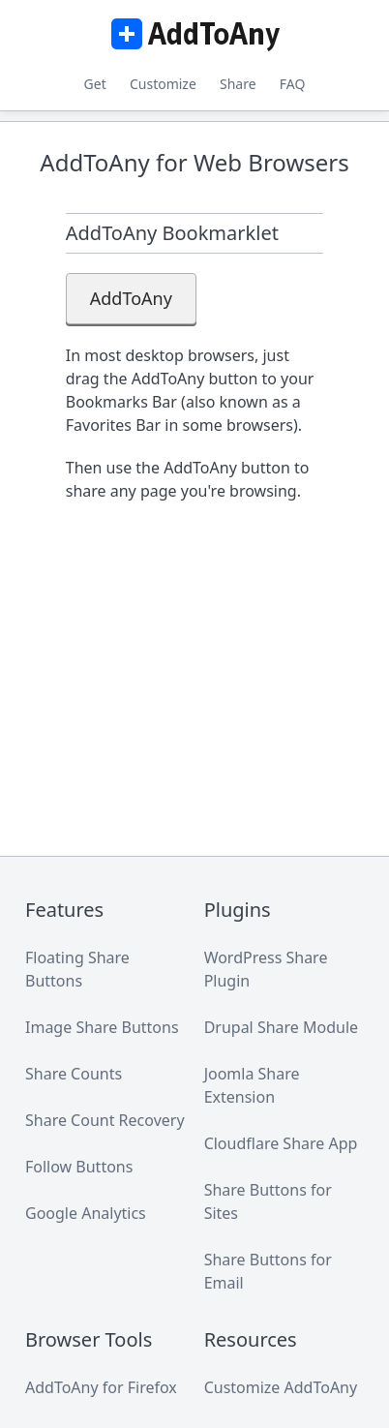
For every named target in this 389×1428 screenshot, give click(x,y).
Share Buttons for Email (268, 1271)
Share (238, 84)
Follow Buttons (79, 1166)
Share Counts (73, 1073)
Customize (163, 84)
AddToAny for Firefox (101, 1387)
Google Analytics (85, 1213)
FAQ (293, 84)
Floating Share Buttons (77, 969)
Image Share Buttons (102, 1027)
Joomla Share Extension (252, 1085)
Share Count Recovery (105, 1120)
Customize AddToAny (281, 1387)
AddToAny (194, 34)
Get (95, 84)
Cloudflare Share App (281, 1143)
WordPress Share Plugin (266, 969)
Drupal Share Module (281, 1027)
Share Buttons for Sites (268, 1201)
